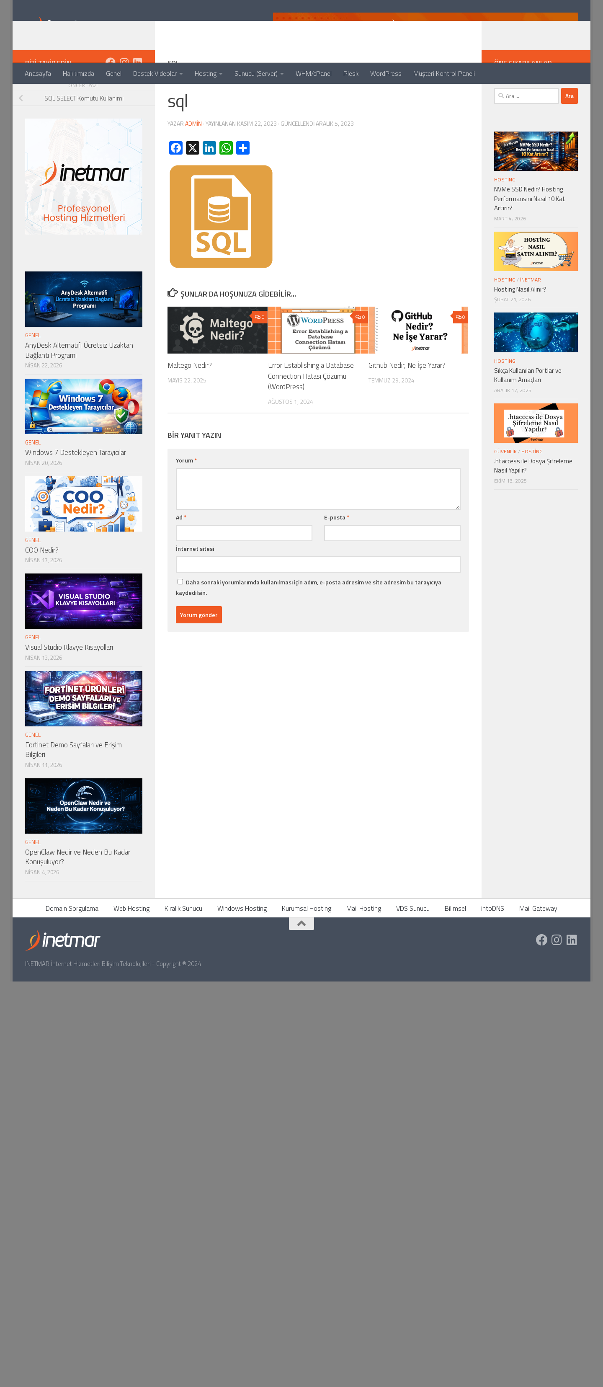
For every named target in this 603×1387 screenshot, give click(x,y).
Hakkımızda (78, 73)
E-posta (336, 550)
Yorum (186, 493)
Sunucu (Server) (256, 73)
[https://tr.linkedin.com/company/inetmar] (137, 96)
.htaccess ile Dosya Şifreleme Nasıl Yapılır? (533, 499)
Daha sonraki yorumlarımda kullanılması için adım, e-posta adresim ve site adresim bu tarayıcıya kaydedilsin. (308, 620)
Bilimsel (455, 942)
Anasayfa (38, 73)
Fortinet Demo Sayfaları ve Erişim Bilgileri (73, 783)
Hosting (205, 73)
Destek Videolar (155, 73)
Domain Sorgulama (72, 942)
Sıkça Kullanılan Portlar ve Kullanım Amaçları (528, 408)
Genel (113, 73)
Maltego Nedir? (190, 398)
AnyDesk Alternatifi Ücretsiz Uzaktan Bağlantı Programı (79, 383)
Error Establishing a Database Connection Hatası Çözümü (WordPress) (311, 409)
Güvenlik (505, 485)
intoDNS (492, 942)
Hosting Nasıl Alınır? (520, 323)
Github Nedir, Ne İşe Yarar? (407, 398)
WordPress (386, 73)
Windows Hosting (242, 942)
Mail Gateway (538, 942)
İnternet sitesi (195, 582)
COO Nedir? (42, 583)
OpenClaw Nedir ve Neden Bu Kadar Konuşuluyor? (77, 890)
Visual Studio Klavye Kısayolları (69, 680)
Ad (181, 550)
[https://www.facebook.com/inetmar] (111, 96)
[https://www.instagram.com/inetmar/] (124, 96)
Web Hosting (131, 942)
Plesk (350, 73)
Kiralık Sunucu (183, 942)
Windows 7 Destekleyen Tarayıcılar (75, 485)
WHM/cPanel (314, 73)
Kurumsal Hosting (306, 942)
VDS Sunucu (413, 942)
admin (193, 156)
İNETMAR (530, 313)
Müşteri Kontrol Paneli (444, 73)
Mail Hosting (363, 942)
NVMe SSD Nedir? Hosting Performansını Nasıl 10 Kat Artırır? (529, 232)
